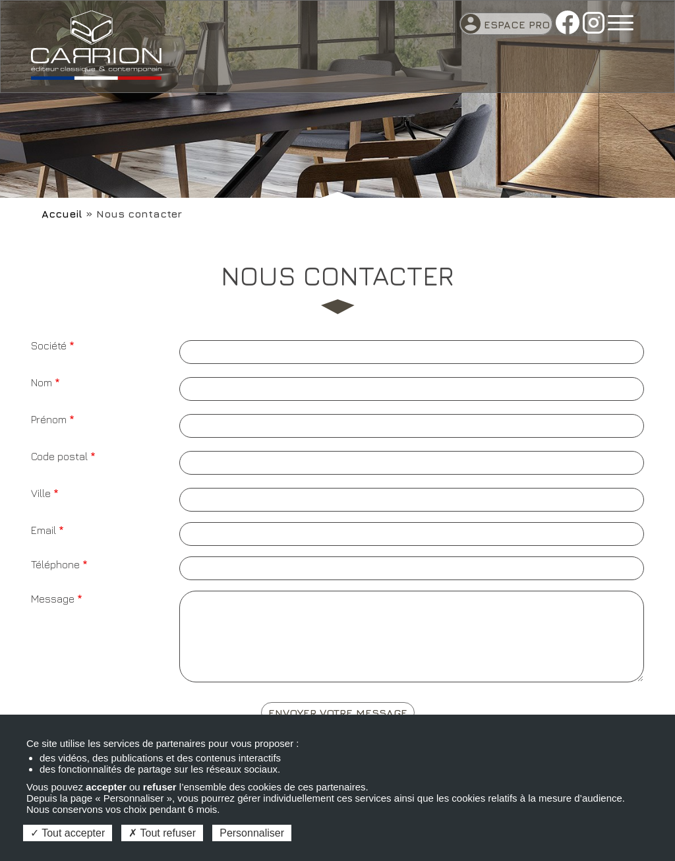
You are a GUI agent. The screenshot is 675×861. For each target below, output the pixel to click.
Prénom (49, 419)
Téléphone (55, 564)
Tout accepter (67, 833)
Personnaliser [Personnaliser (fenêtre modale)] (252, 833)
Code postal (59, 456)
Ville (41, 493)
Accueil (62, 214)
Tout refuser (162, 833)
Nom (41, 382)
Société (49, 345)
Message (52, 599)
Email (43, 530)
